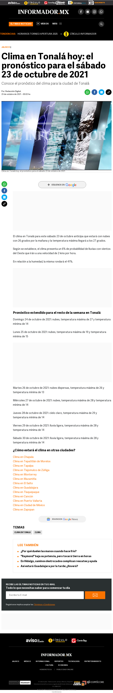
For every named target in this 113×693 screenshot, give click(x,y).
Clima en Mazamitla (24, 479)
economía (63, 665)
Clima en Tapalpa (23, 466)
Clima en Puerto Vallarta (27, 501)
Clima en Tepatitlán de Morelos (31, 461)
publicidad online (64, 669)
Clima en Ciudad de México (29, 505)
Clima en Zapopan (23, 509)
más (57, 24)
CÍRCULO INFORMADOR (83, 34)
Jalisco (5, 47)
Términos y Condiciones (44, 605)
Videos (43, 23)
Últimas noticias (21, 24)
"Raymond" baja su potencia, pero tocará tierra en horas (56, 556)
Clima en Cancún (23, 496)
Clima (38, 532)
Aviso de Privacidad (44, 690)
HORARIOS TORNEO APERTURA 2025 (37, 34)
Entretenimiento (92, 661)
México (27, 661)
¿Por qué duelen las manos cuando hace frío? (48, 551)
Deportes (58, 661)
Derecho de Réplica (60, 690)
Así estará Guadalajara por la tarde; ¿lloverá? (49, 566)
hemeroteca (46, 669)
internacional (43, 661)
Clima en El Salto (23, 483)
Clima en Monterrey (25, 474)
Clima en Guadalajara (25, 488)
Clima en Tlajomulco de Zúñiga (31, 470)
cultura (49, 665)
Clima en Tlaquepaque (26, 492)
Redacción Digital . (13, 91)
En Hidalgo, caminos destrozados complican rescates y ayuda (59, 561)
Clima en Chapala (23, 457)
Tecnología (74, 661)
